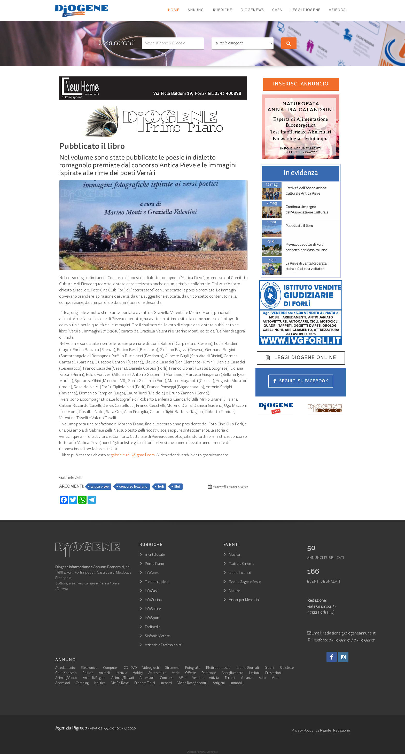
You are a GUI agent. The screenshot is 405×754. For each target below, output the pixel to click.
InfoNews (152, 573)
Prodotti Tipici (144, 683)
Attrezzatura (157, 673)
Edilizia (87, 673)
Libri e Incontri (240, 573)
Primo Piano (154, 564)
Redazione (341, 731)
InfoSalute (153, 609)
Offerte (190, 673)
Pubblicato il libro (299, 226)
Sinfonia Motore (157, 636)
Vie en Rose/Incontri (192, 683)
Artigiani (219, 683)
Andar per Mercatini (244, 600)
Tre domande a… (157, 582)
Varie (176, 673)
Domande (208, 673)
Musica (234, 555)
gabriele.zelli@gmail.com (133, 455)
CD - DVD (130, 668)
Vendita (197, 678)
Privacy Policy (302, 731)
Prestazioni (273, 673)
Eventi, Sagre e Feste (245, 582)
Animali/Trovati (122, 678)
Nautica (100, 683)
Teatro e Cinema (241, 564)
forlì (161, 486)
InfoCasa (152, 591)
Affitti (182, 678)
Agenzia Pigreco (71, 728)
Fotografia (192, 668)
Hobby (138, 673)
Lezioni (254, 673)
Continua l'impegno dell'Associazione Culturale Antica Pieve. (306, 212)
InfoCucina (153, 600)
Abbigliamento (232, 673)
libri (177, 486)
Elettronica (89, 668)
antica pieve (100, 486)
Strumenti (172, 668)
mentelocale (155, 555)
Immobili (237, 683)
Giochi (269, 668)
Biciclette (287, 668)
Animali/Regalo (94, 678)
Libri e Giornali (248, 668)
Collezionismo (66, 673)
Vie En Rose (120, 683)
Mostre (234, 591)
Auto (262, 678)
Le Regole (323, 731)
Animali (104, 673)
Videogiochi (151, 668)
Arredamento (65, 668)
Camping (82, 683)
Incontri (166, 683)
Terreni (230, 678)
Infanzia (121, 673)
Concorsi (166, 678)
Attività (214, 678)
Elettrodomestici (218, 668)
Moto (275, 678)
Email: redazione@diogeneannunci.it (341, 633)
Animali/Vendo (66, 678)
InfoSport (152, 618)
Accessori (146, 678)
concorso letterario (133, 486)
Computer (110, 668)
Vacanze (247, 678)
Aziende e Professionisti (163, 645)
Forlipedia (152, 627)
